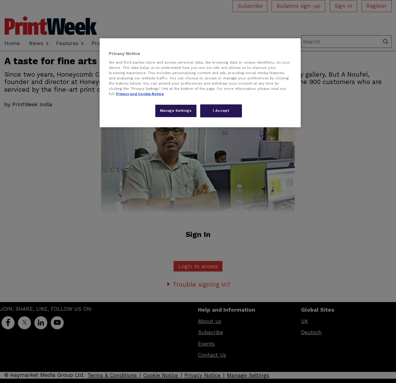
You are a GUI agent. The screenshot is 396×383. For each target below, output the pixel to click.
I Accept (221, 110)
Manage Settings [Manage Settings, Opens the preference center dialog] (176, 110)
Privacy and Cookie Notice (140, 94)
